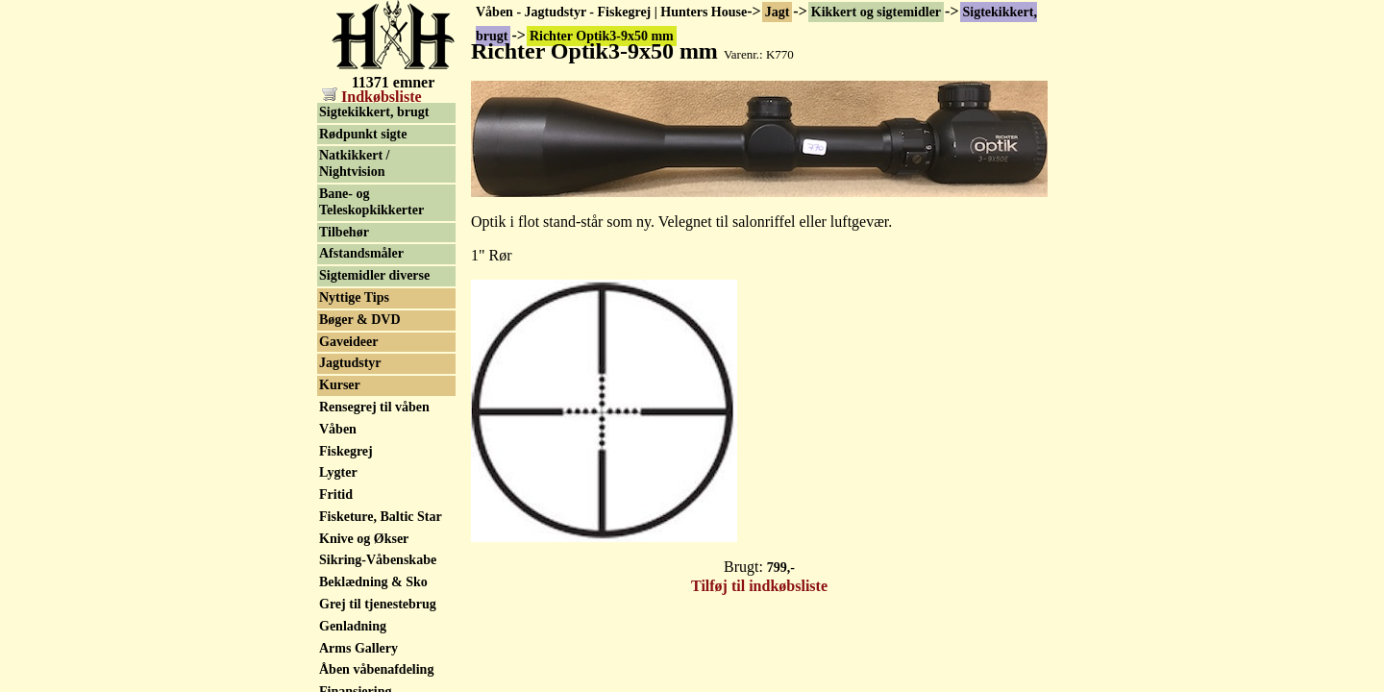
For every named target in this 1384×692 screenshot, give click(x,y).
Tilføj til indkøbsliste (759, 586)
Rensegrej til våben (374, 407)
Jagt (777, 12)
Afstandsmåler (361, 253)
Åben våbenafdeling (376, 669)
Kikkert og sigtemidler (876, 12)
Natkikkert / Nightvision (354, 163)
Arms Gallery (358, 648)
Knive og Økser (363, 538)
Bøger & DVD (360, 319)
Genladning (352, 626)
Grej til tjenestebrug (377, 604)
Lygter (338, 472)
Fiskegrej (346, 451)
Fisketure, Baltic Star (380, 516)
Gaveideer (348, 341)
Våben (338, 429)
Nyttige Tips (354, 297)
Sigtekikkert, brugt (374, 112)
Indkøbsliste (372, 96)
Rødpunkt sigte (363, 134)
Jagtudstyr (350, 363)
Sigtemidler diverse (374, 275)
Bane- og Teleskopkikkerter (371, 201)
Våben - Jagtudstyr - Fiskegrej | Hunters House (611, 12)
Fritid (336, 494)
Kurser (339, 385)
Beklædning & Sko (373, 582)
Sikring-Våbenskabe (377, 560)
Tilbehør (344, 232)
